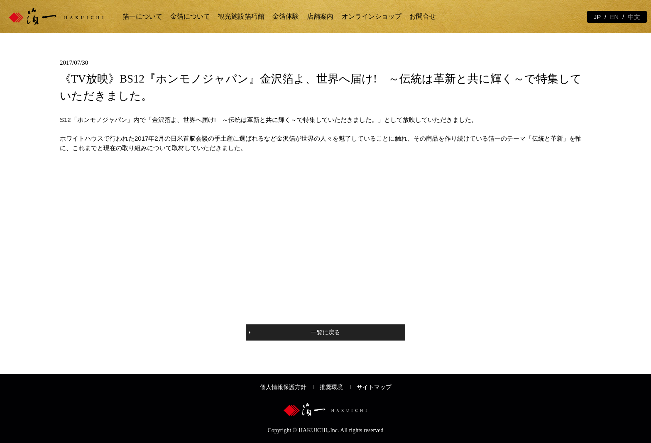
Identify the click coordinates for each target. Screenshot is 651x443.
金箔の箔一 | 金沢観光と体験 (63, 16)
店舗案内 (320, 16)
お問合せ (422, 16)
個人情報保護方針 (283, 387)
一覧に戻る (325, 332)
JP (597, 16)
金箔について (190, 16)
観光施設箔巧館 (241, 16)
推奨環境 (331, 387)
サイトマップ (374, 387)
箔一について (142, 16)
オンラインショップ (371, 16)
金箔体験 (285, 16)
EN (614, 16)
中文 (634, 16)
